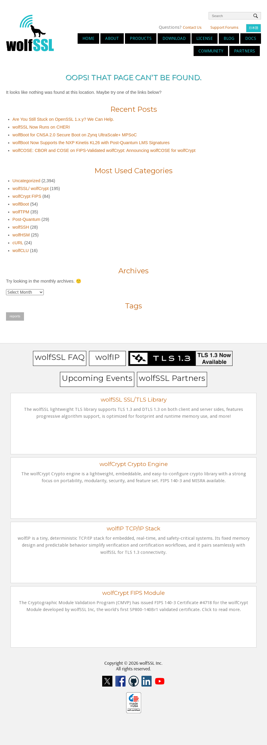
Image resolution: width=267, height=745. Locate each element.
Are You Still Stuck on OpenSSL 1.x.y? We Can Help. (63, 119)
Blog (229, 38)
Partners (244, 51)
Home (88, 38)
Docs (250, 38)
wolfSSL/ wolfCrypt (31, 188)
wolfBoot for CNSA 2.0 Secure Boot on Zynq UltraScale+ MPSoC (75, 134)
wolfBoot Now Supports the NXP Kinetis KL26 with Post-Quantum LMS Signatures (91, 142)
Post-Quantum (26, 219)
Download (174, 38)
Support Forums (224, 27)
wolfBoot (21, 204)
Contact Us (192, 27)
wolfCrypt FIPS (27, 196)
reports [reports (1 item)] (15, 316)
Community (210, 51)
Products (141, 38)
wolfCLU (21, 250)
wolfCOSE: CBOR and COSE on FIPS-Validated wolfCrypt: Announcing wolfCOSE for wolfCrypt (104, 150)
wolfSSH (21, 227)
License (204, 38)
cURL (18, 242)
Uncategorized (26, 180)
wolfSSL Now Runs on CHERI (41, 127)
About (112, 38)
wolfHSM (21, 235)
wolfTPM (21, 211)
